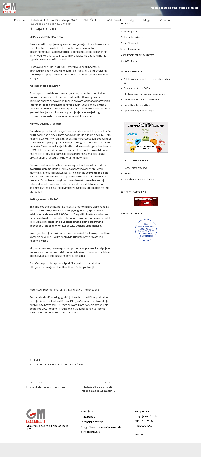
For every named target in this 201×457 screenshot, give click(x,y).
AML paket (88, 416)
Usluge (148, 20)
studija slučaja (72, 364)
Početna (19, 20)
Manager (54, 364)
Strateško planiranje (130, 49)
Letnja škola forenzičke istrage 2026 (54, 20)
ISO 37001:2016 (128, 61)
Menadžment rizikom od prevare (137, 55)
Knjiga (131, 20)
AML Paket (114, 20)
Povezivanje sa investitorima (139, 179)
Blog (37, 360)
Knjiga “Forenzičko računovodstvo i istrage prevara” (102, 429)
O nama (166, 20)
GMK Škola (92, 20)
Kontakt (140, 434)
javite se (81, 263)
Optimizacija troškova (131, 37)
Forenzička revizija (130, 43)
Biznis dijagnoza (128, 31)
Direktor (40, 364)
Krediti (127, 173)
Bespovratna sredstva (135, 168)
